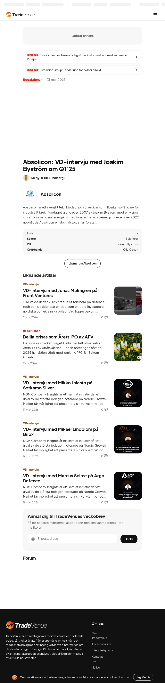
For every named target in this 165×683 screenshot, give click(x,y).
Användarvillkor (101, 644)
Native (96, 667)
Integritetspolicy (102, 650)
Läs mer (124, 677)
